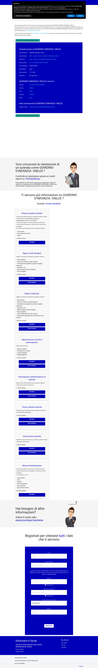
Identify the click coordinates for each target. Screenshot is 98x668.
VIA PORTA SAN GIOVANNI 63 (37, 84)
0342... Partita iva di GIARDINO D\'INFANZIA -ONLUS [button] (42, 59)
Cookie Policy (19, 651)
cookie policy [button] (62, 7)
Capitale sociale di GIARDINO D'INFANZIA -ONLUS (42, 107)
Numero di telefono (49, 561)
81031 (31, 91)
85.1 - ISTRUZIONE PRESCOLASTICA (38, 62)
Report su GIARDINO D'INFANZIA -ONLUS (28, 40)
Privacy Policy (20, 649)
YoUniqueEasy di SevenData (33, 30)
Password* (49, 578)
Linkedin (81, 666)
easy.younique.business (29, 520)
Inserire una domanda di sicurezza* (49, 599)
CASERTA (31, 94)
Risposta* (49, 608)
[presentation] (49, 620)
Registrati (49, 626)
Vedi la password (49, 585)
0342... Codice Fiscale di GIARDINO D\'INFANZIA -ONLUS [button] (43, 56)
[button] (84, 3)
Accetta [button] (80, 15)
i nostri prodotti (52, 203)
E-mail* (49, 552)
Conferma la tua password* (49, 589)
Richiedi (32, 242)
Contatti (63, 647)
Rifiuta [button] (71, 15)
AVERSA (31, 88)
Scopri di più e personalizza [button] (23, 15)
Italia (30, 97)
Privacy (63, 645)
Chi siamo (64, 643)
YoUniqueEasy (32, 178)
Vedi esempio (32, 282)
